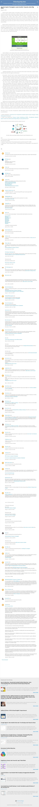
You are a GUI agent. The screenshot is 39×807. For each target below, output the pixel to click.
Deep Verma (7, 408)
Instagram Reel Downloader (28, 345)
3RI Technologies (8, 267)
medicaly (6, 468)
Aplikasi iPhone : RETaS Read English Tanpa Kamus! (14, 710)
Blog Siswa (7, 219)
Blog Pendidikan (7, 215)
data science (7, 275)
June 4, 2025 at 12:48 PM (9, 595)
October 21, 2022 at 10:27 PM (10, 449)
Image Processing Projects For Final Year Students (17, 565)
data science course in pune (30, 370)
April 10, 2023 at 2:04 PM (9, 489)
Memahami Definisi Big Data (8, 748)
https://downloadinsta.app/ (9, 473)
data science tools (8, 184)
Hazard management (8, 494)
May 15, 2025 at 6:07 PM (9, 586)
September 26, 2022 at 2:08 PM (10, 443)
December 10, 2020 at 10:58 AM (10, 193)
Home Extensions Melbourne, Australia (11, 425)
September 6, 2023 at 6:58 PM (10, 537)
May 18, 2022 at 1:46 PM (9, 398)
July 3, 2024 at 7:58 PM (9, 576)
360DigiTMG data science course (10, 363)
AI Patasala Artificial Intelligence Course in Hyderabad (14, 291)
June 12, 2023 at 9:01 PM (9, 502)
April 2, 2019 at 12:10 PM (9, 170)
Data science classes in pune (10, 262)
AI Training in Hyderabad (9, 252)
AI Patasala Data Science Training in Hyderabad (13, 290)
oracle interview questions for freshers (11, 185)
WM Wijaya (7, 159)
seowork (6, 604)
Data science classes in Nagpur (10, 507)
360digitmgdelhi (7, 196)
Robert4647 (7, 598)
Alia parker (7, 492)
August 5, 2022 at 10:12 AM (9, 405)
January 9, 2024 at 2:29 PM (9, 550)
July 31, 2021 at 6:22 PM (9, 283)
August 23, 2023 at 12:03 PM (10, 516)
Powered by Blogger (19, 800)
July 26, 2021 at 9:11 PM (9, 264)
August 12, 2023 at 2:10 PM (9, 509)
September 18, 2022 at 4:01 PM (10, 436)
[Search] (37, 2)
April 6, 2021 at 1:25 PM (9, 226)
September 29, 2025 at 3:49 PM (10, 601)
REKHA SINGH (7, 415)
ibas (5, 337)
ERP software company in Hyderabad (11, 456)
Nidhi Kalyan (7, 401)
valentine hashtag (8, 557)
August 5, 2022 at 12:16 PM (9, 429)
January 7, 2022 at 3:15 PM (9, 334)
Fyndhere (6, 236)
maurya (6, 179)
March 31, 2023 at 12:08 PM (9, 482)
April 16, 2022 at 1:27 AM (9, 348)
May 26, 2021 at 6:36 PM (9, 240)
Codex (6, 167)
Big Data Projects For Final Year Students (20, 567)
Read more (35, 692)
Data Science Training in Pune (30, 270)
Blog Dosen (7, 218)
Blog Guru (6, 216)
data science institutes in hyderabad (11, 396)
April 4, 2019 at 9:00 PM (9, 176)
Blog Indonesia (7, 222)
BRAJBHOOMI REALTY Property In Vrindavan (12, 579)
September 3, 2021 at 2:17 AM (10, 307)
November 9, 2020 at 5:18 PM (10, 187)
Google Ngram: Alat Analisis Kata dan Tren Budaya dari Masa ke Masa (18, 722)
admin (6, 212)
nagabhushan (7, 368)
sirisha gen (7, 452)
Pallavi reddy (7, 243)
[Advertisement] (19, 668)
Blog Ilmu (6, 221)
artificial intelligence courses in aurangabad (12, 298)
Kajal (6, 532)
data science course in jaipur (28, 281)
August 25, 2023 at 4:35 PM (9, 522)
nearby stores (32, 237)
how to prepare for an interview (10, 182)
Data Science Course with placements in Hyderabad (14, 305)
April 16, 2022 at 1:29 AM (9, 355)
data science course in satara (29, 527)
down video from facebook (32, 433)
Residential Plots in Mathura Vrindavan (11, 402)
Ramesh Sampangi (8, 329)
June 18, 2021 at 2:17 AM (9, 249)
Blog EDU (6, 223)
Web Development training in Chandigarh (12, 536)
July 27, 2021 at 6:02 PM (9, 272)
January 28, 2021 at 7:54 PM (10, 209)
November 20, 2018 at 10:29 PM (10, 156)
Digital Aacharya (8, 477)
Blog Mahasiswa (8, 217)
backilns (6, 553)
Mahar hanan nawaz (8, 462)
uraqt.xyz (6, 448)
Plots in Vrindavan (8, 589)
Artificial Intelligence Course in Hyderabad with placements (15, 254)
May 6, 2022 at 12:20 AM (9, 372)
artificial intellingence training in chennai (12, 247)
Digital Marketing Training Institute (19, 481)
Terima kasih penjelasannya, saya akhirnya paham (13, 339)
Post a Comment (5, 659)
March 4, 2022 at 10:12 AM (9, 341)
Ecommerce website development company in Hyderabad (15, 457)
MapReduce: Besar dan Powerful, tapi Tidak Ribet (13, 760)
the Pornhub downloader (32, 352)
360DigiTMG (7, 203)
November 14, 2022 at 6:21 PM (10, 459)
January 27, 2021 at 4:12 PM (10, 200)
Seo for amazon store (9, 606)
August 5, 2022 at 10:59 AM (9, 412)
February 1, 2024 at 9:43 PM (9, 559)
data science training (8, 207)
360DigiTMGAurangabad (9, 295)
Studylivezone (7, 439)
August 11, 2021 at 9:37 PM (9, 292)
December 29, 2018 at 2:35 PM (10, 164)
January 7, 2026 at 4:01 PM (9, 657)
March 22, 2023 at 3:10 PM (9, 474)
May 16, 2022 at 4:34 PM (9, 390)
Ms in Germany (9, 325)
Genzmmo (7, 432)
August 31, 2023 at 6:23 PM (9, 529)
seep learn (7, 562)
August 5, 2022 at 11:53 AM (9, 421)
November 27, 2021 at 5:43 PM (10, 326)
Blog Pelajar (7, 220)
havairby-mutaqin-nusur (9, 190)
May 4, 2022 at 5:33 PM (9, 365)
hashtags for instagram (26, 548)
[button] (37, 7)
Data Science (7, 358)
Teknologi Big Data (19, 2)
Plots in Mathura (16, 581)
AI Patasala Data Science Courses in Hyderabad (13, 333)
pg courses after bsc (8, 183)
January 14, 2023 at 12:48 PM (10, 465)
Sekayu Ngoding (8, 229)
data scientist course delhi (9, 198)
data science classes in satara (21, 542)
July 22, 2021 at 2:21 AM (9, 256)
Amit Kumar (7, 424)
